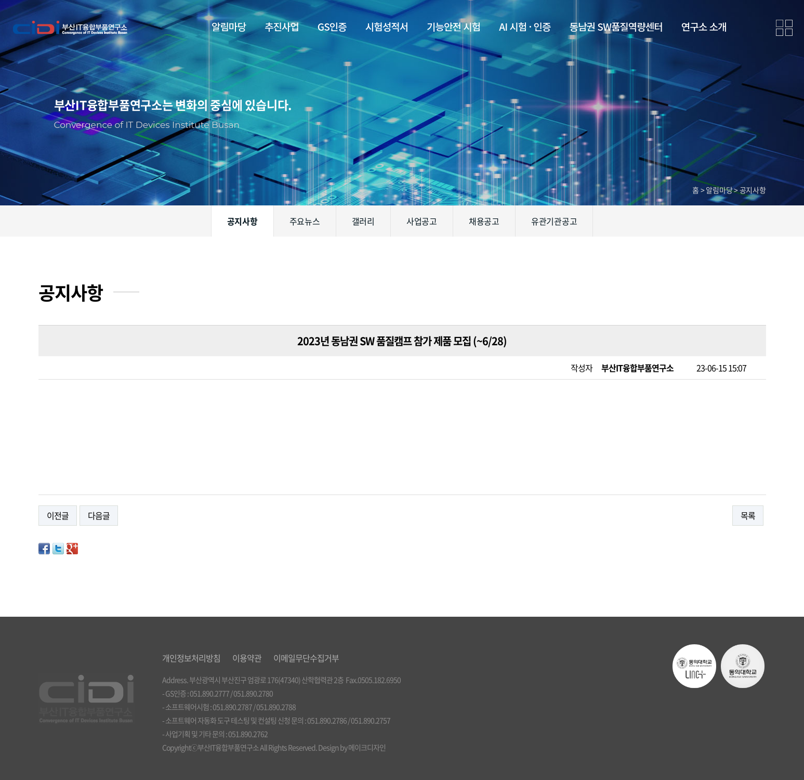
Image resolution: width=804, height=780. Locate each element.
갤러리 (363, 221)
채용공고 (484, 221)
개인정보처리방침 (191, 658)
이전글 (58, 515)
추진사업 (282, 26)
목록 (748, 515)
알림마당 (229, 26)
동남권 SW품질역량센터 (616, 26)
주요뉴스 (304, 221)
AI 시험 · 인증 (524, 26)
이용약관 (246, 658)
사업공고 (421, 221)
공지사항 (242, 221)
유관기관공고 (554, 221)
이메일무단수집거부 (306, 658)
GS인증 (332, 26)
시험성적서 (386, 26)
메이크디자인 (367, 747)
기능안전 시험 (453, 26)
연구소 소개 (704, 26)
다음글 (99, 515)
